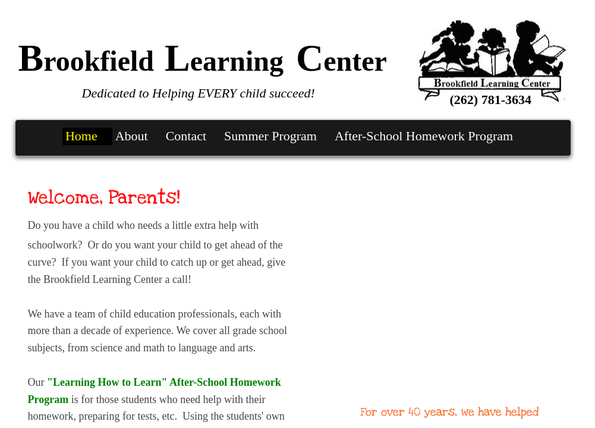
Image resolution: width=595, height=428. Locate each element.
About (131, 135)
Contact (186, 135)
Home (81, 135)
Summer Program (270, 135)
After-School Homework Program (424, 135)
